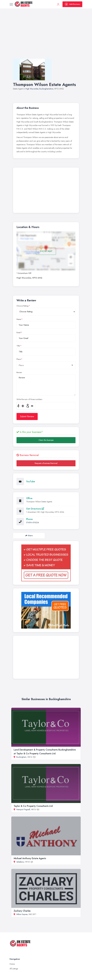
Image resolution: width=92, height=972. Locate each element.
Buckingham (21, 757)
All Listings (14, 968)
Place (19, 359)
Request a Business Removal (46, 463)
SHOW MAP (46, 251)
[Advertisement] (46, 36)
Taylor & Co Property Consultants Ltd (33, 806)
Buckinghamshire (46, 88)
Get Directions (35, 508)
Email (19, 332)
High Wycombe (31, 88)
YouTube (30, 481)
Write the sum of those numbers (29, 399)
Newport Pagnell (23, 809)
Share (29, 535)
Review (19, 372)
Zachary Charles (22, 910)
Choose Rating (22, 306)
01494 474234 (32, 522)
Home (12, 964)
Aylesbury (20, 861)
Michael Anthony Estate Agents (30, 858)
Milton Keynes (22, 914)
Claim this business (46, 440)
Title (18, 346)
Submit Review (27, 416)
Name (19, 319)
